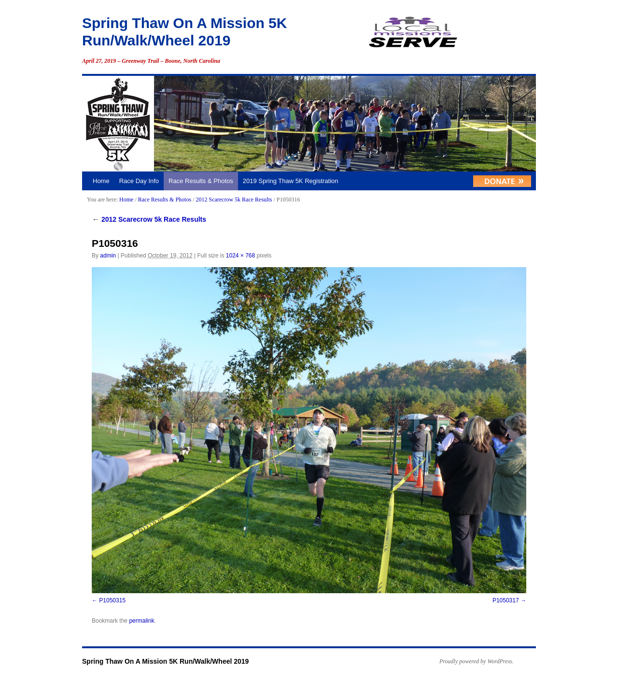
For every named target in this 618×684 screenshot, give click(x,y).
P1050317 (505, 600)
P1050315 (112, 600)
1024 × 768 (240, 255)
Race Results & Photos (201, 181)
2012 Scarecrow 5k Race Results (234, 199)
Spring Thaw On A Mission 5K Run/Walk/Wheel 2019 (165, 661)
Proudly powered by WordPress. (476, 661)
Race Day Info (139, 181)
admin (108, 255)
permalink (141, 620)
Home (101, 181)
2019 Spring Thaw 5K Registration (290, 181)
